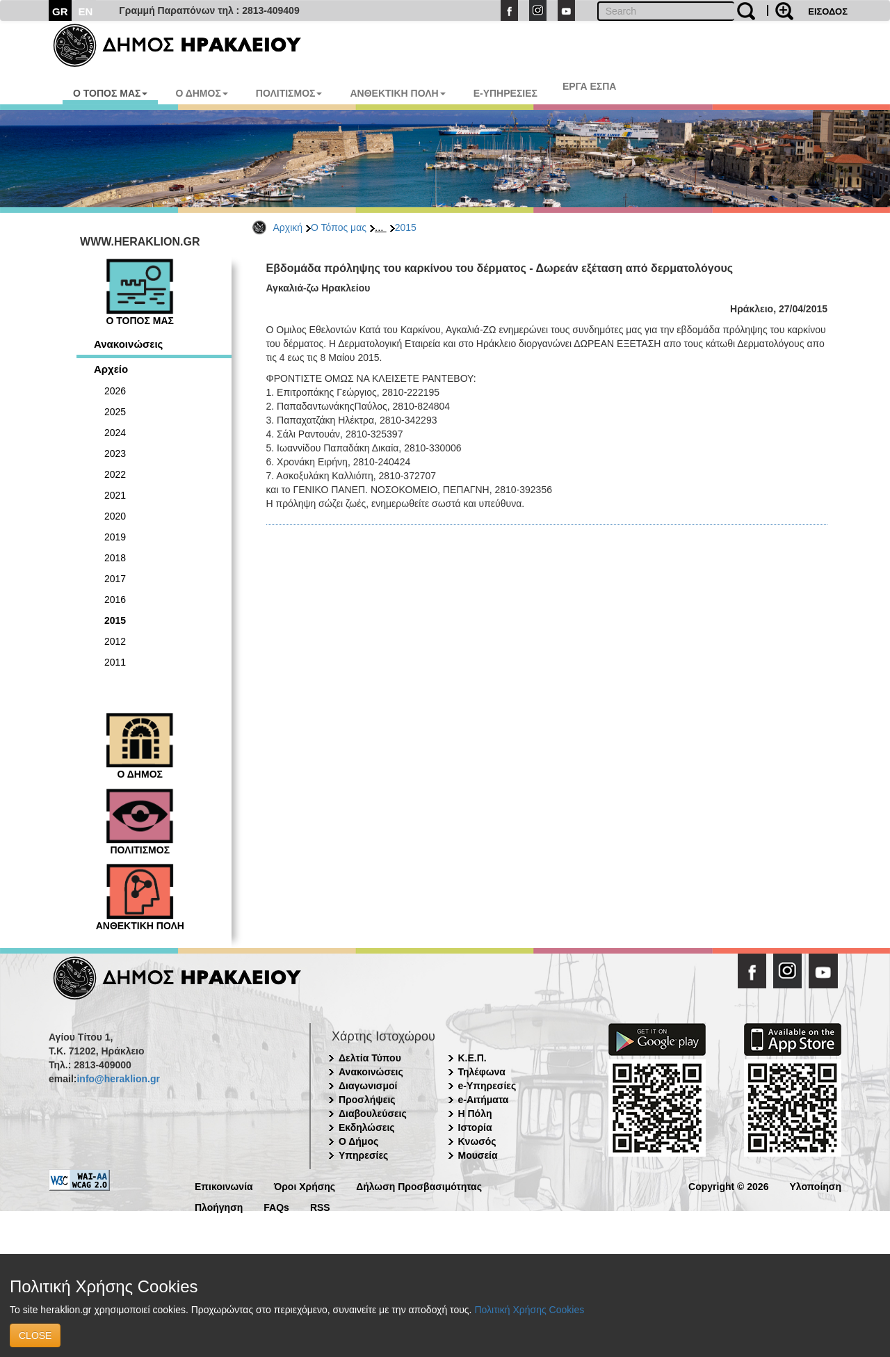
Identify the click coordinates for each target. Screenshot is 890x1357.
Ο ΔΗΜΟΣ (201, 93)
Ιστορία (475, 1127)
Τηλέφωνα (481, 1071)
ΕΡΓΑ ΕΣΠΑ (590, 86)
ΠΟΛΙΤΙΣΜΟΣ (289, 93)
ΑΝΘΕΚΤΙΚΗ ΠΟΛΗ (397, 93)
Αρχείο (111, 369)
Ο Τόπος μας (338, 227)
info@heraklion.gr (117, 1078)
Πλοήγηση (219, 1206)
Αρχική (288, 227)
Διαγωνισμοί (368, 1085)
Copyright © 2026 (728, 1185)
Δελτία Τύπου (370, 1057)
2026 (115, 390)
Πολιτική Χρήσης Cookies (529, 1309)
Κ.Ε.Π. (472, 1057)
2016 (115, 599)
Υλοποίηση (815, 1185)
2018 (115, 557)
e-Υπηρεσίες (487, 1085)
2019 (115, 537)
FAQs (276, 1206)
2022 (115, 474)
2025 (115, 411)
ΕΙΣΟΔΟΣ (828, 11)
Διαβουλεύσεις (373, 1113)
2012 (115, 641)
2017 (115, 578)
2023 (115, 453)
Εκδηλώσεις (367, 1127)
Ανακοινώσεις (128, 344)
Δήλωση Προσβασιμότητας (419, 1185)
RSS (320, 1206)
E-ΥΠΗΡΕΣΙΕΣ (505, 93)
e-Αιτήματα (483, 1099)
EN (86, 11)
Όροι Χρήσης (305, 1185)
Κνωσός (477, 1141)
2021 (115, 495)
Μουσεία (478, 1155)
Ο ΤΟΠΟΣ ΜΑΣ (110, 93)
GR (60, 11)
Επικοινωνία (224, 1185)
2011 (115, 662)
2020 (115, 516)
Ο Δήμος (358, 1141)
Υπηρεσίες (363, 1155)
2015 (405, 227)
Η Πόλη (475, 1113)
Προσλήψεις (367, 1099)
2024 (115, 432)
